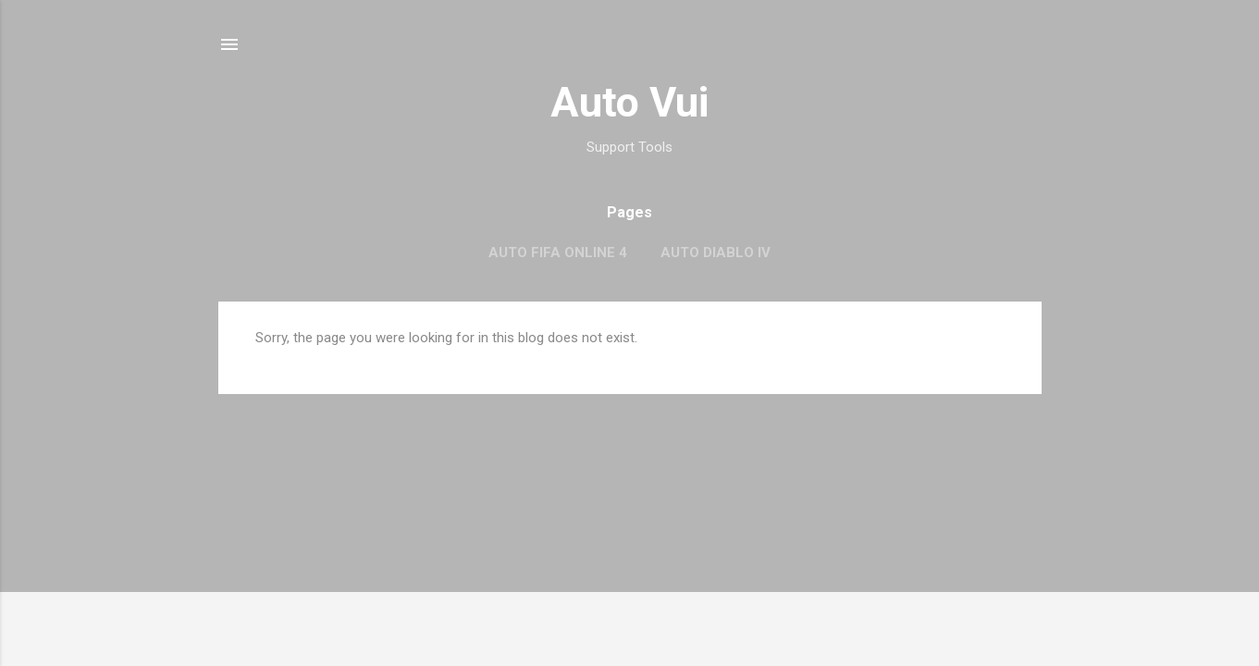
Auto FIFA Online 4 (557, 252)
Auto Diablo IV (715, 252)
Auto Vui (629, 102)
